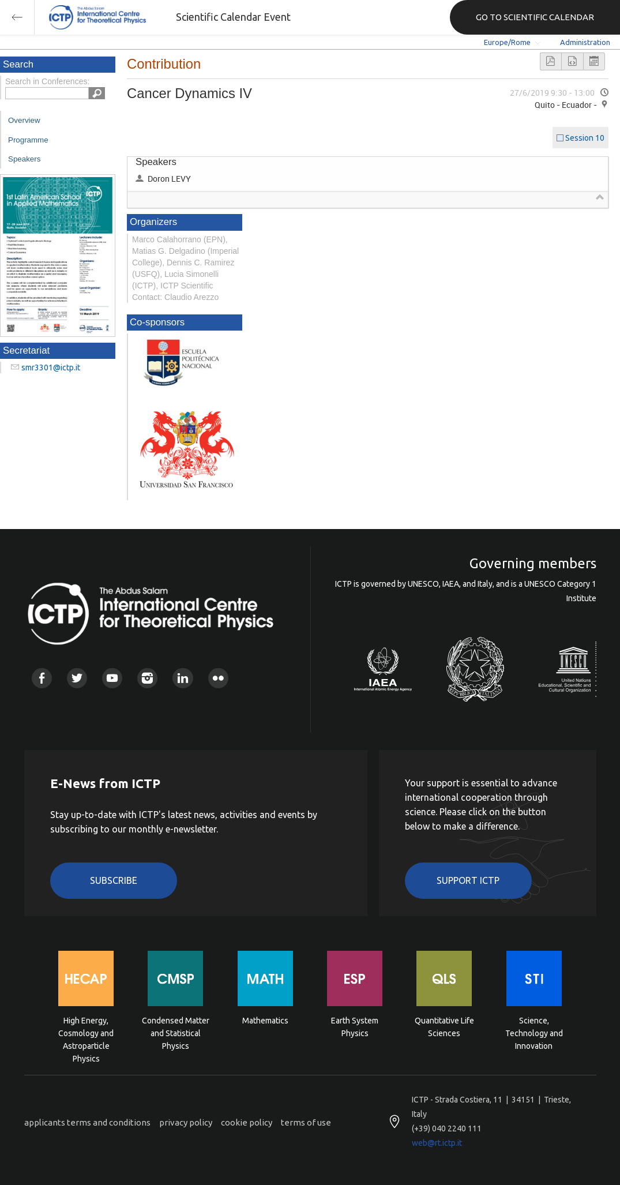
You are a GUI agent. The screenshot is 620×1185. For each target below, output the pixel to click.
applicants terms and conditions (87, 1122)
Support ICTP (468, 880)
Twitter (77, 678)
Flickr (218, 678)
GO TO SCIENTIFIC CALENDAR (535, 17)
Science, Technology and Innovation (534, 1032)
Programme (28, 140)
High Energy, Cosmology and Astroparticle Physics (86, 1032)
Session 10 (584, 137)
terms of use (306, 1122)
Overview (24, 120)
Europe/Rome (507, 42)
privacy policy (185, 1122)
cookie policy (246, 1122)
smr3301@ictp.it (50, 367)
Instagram (147, 678)
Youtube (112, 678)
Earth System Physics (354, 1027)
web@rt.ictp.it (437, 1143)
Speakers (24, 159)
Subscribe (113, 880)
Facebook (42, 678)
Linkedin (182, 678)
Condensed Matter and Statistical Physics (175, 1032)
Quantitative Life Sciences (444, 1027)
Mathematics (265, 1020)
